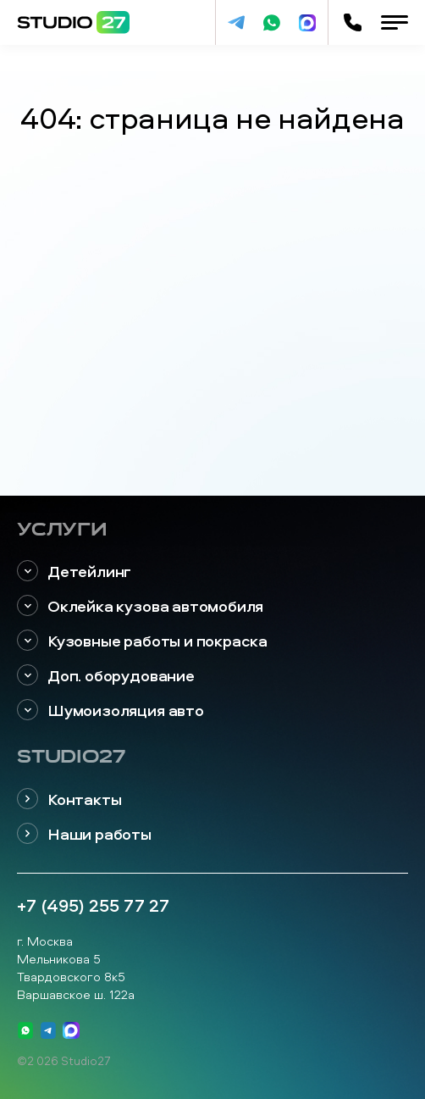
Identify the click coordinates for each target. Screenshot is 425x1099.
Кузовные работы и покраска (142, 641)
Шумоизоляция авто (110, 710)
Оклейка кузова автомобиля (140, 606)
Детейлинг (74, 571)
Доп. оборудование (106, 676)
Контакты (69, 799)
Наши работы (84, 834)
